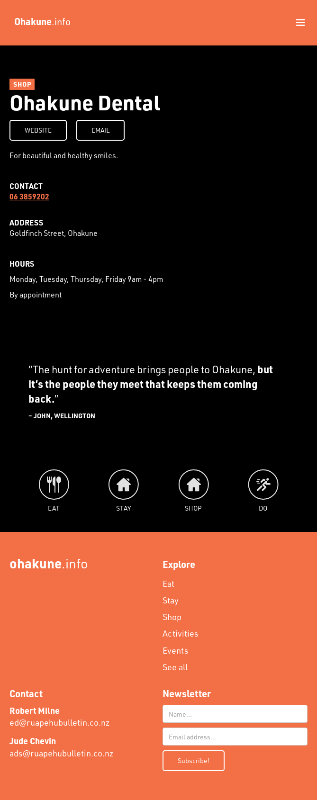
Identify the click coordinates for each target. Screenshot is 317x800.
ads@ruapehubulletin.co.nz (61, 746)
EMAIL (100, 130)
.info (48, 563)
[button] (296, 22)
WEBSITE (38, 130)
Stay (171, 600)
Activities (181, 633)
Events (176, 650)
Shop (172, 616)
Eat (168, 583)
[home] (40, 21)
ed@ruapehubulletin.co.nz (59, 716)
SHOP (22, 84)
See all (175, 667)
